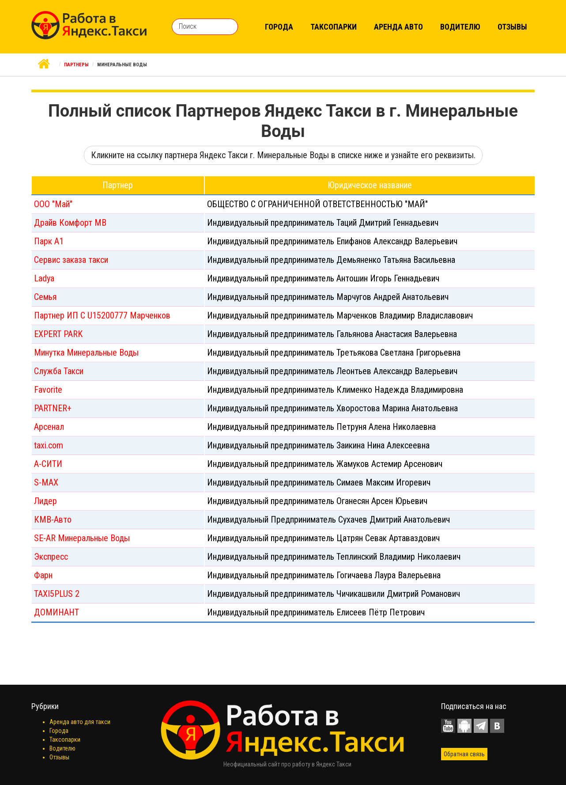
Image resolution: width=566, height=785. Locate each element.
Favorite (48, 389)
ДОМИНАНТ (56, 612)
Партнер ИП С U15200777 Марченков (102, 315)
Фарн (43, 575)
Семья (45, 297)
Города (279, 26)
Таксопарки (333, 26)
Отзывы (512, 26)
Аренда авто (398, 26)
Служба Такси (58, 371)
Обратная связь (464, 754)
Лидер (45, 501)
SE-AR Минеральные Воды (82, 538)
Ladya (44, 278)
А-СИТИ (48, 464)
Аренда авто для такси (79, 721)
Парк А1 (49, 241)
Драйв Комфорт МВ (70, 222)
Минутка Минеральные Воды (86, 352)
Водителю (460, 26)
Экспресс (51, 556)
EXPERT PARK (58, 334)
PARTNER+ (53, 408)
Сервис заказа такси (71, 259)
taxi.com (48, 445)
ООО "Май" (53, 204)
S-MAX (46, 482)
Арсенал (49, 426)
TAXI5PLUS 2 (56, 593)
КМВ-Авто (53, 519)
